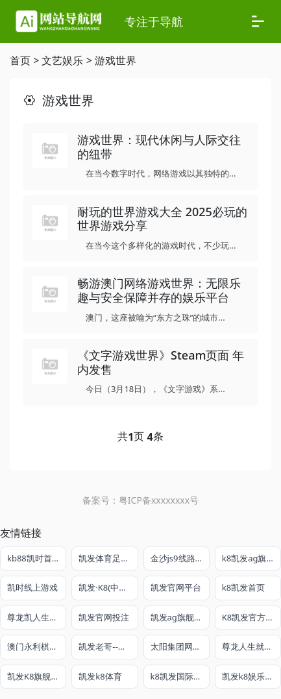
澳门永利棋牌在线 (36, 646)
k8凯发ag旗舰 (248, 558)
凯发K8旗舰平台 (36, 676)
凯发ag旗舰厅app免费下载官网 (180, 617)
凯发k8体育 (100, 676)
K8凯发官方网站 (251, 617)
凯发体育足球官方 (108, 558)
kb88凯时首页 (33, 558)
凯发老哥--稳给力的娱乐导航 (108, 646)
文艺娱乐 (62, 60)
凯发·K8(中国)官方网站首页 (108, 587)
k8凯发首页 (243, 587)
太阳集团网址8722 (180, 646)
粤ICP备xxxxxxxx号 (159, 500)
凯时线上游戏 (32, 587)
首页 (20, 60)
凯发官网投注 (104, 617)
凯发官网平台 (176, 587)
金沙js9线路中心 (180, 558)
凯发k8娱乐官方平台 (251, 676)
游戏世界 (115, 60)
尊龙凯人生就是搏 (36, 617)
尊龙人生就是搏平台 (251, 646)
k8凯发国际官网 (180, 676)
